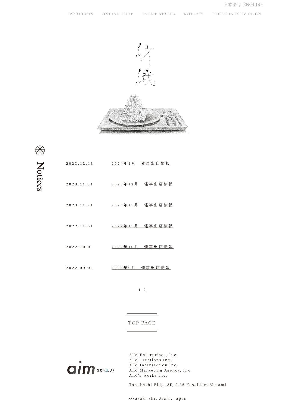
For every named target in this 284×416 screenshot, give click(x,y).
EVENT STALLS (158, 14)
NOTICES (194, 14)
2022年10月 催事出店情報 (143, 247)
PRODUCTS (82, 14)
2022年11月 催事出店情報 (143, 226)
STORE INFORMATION (237, 14)
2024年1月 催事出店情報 (141, 163)
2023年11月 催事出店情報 (143, 205)
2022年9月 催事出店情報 (141, 268)
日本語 (230, 5)
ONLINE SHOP (118, 14)
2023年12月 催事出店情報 (143, 184)
